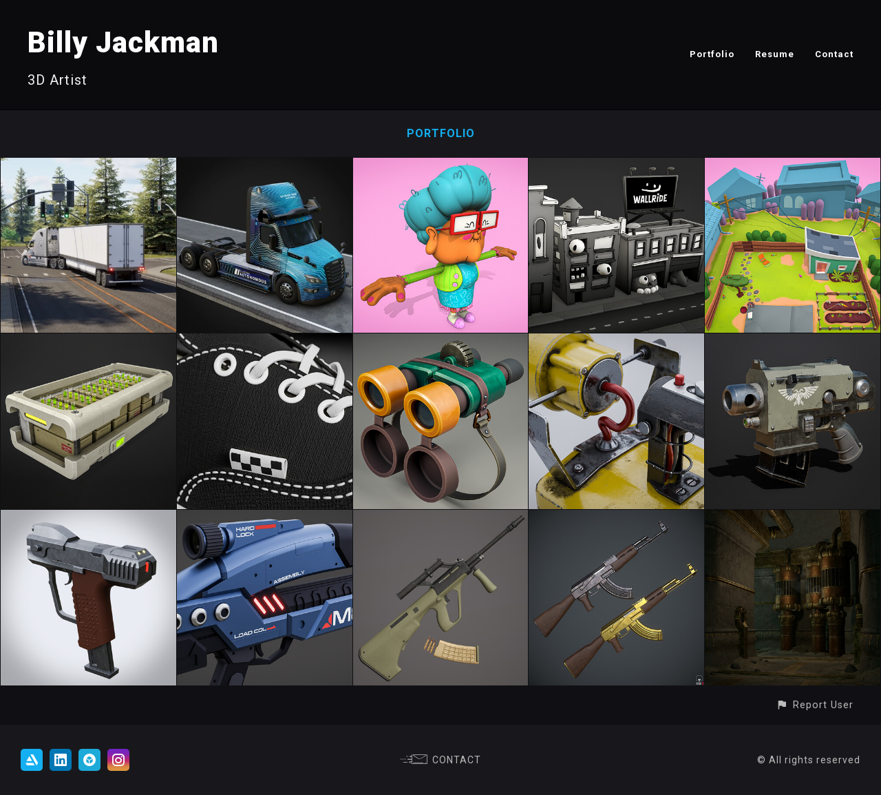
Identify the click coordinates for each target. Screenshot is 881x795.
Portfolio (712, 54)
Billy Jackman (123, 42)
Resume (774, 54)
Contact (834, 54)
